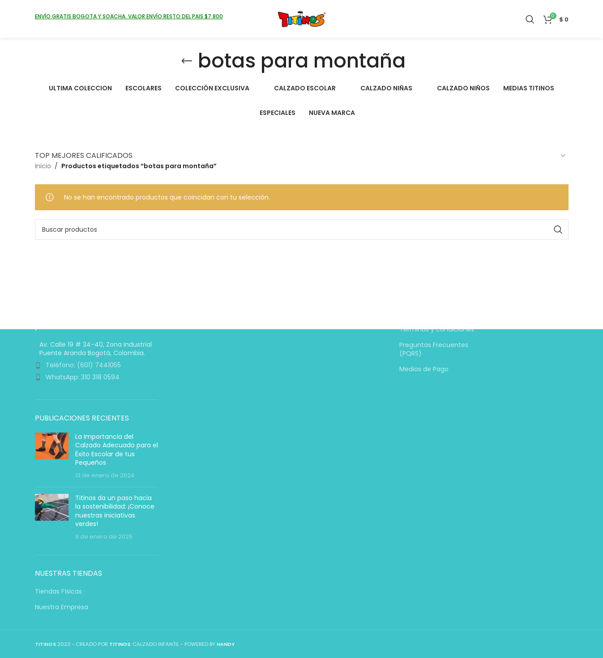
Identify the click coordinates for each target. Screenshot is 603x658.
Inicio (43, 165)
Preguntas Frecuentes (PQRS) (433, 349)
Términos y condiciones (436, 330)
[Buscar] (530, 20)
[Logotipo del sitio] (301, 19)
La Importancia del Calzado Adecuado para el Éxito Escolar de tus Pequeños (116, 449)
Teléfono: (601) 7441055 (83, 365)
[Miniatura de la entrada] (51, 456)
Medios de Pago (424, 369)
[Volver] (186, 61)
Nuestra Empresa (61, 607)
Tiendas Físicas (58, 591)
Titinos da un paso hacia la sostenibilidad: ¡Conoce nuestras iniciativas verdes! (114, 511)
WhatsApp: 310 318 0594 (83, 377)
